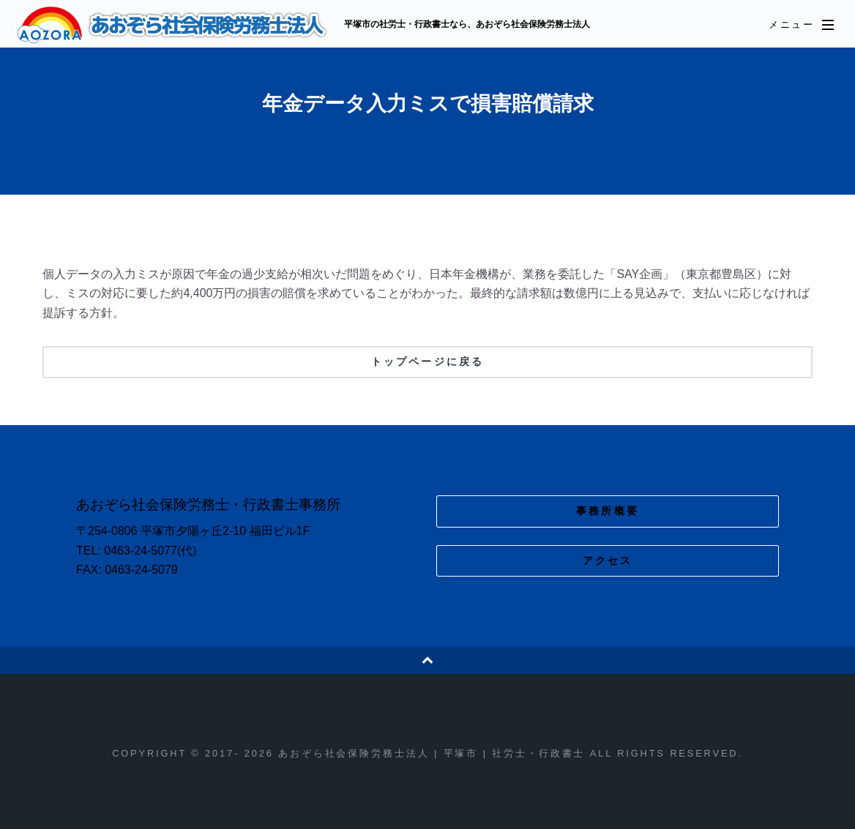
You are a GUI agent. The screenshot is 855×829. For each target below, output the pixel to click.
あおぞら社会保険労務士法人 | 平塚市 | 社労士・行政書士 (173, 25)
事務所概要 (607, 511)
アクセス (608, 560)
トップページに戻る (427, 361)
